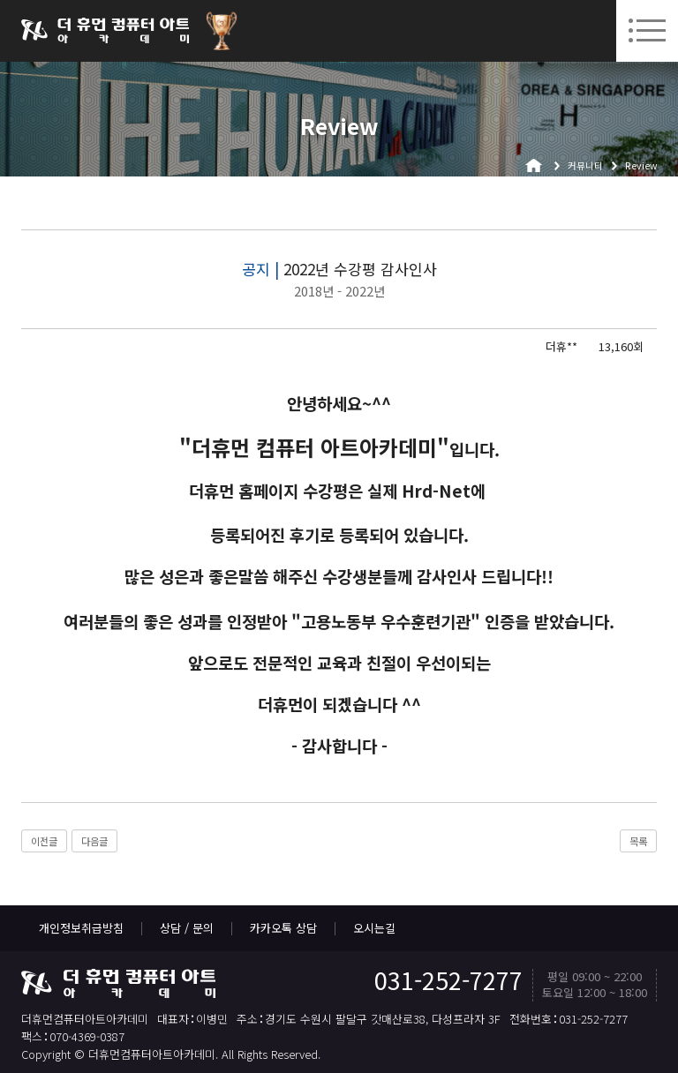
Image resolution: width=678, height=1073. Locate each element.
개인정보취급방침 (81, 927)
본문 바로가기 (0, 0)
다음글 (94, 841)
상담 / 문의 (187, 927)
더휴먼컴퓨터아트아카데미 (105, 31)
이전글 (44, 841)
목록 (638, 841)
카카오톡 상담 (283, 927)
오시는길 (374, 927)
